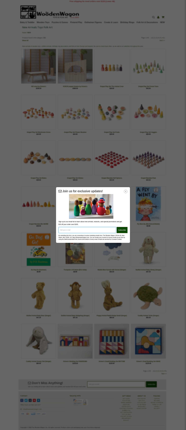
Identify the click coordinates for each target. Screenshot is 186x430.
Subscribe (122, 230)
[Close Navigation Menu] (125, 191)
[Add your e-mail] (87, 230)
